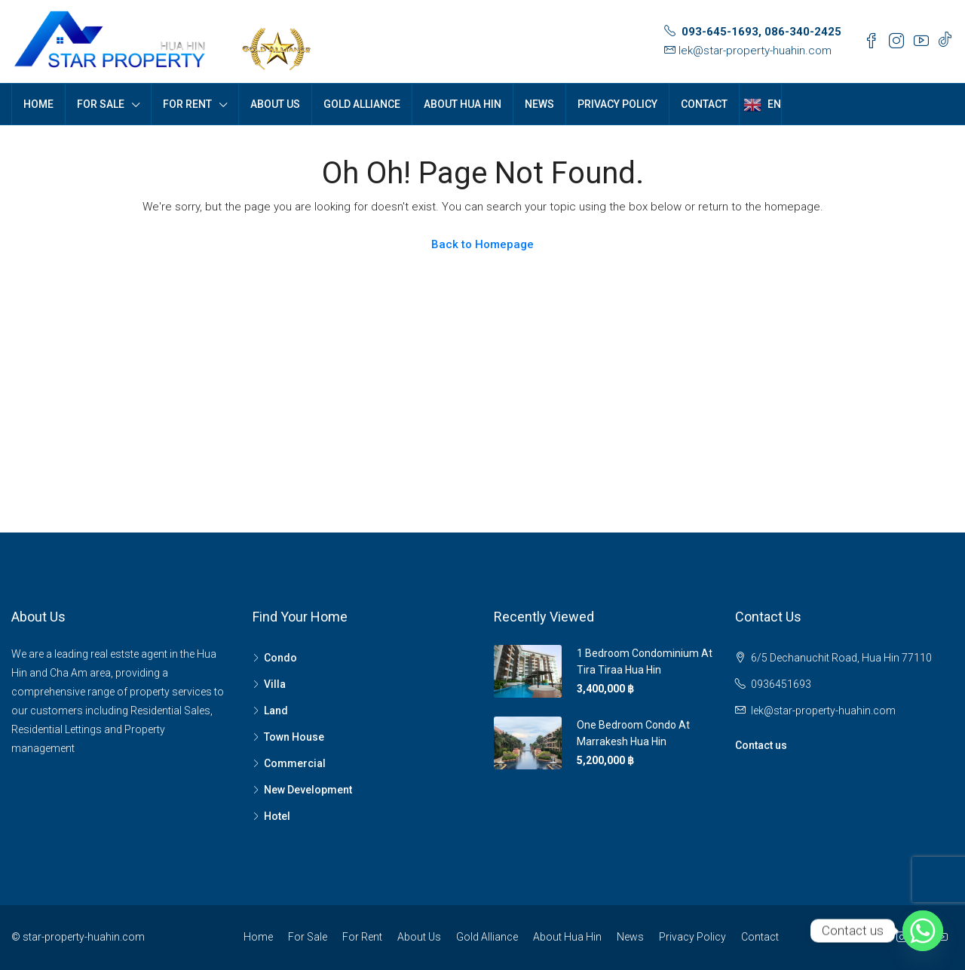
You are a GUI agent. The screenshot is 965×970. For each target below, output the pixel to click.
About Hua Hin (462, 104)
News (539, 104)
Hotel (277, 816)
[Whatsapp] (922, 930)
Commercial (295, 763)
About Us (275, 104)
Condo (280, 658)
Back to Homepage (482, 244)
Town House (294, 737)
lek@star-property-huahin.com (755, 50)
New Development (308, 790)
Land (276, 710)
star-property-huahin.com (84, 937)
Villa (275, 684)
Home (38, 104)
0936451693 (781, 684)
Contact (704, 104)
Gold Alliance (361, 104)
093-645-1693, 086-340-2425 (761, 31)
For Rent (187, 104)
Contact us (761, 745)
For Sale (100, 104)
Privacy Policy (617, 104)
